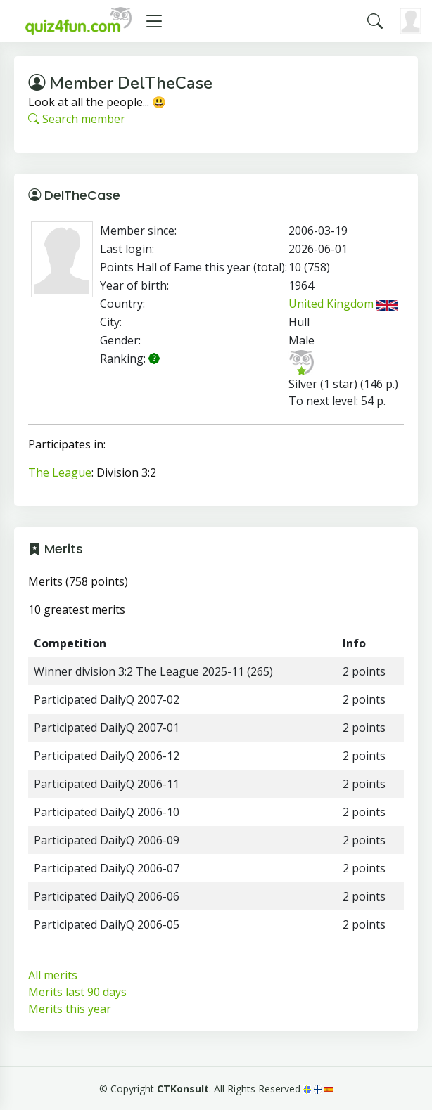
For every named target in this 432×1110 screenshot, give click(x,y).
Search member (76, 119)
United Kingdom (343, 303)
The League (59, 472)
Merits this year (69, 1009)
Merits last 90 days (77, 992)
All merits (52, 975)
